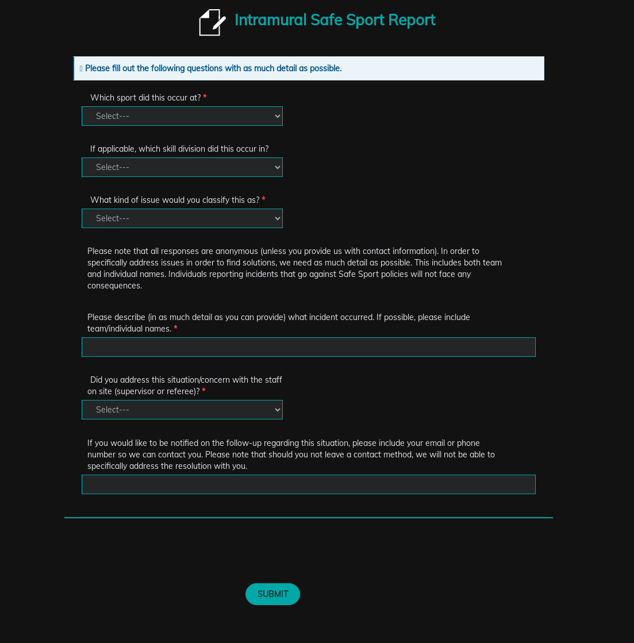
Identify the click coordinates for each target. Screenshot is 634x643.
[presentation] (212, 555)
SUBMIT (273, 594)
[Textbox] (309, 347)
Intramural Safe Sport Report (335, 19)
